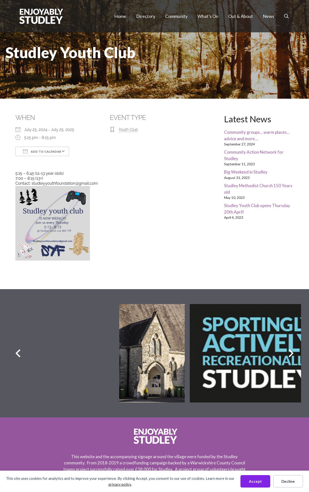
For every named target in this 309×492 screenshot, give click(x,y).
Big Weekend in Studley (246, 172)
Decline (288, 481)
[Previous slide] (18, 353)
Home (120, 16)
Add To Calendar (42, 151)
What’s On (207, 16)
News (268, 16)
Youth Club (128, 129)
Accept (255, 481)
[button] (286, 16)
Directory (145, 16)
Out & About (240, 16)
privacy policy (120, 484)
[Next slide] (291, 353)
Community (176, 16)
